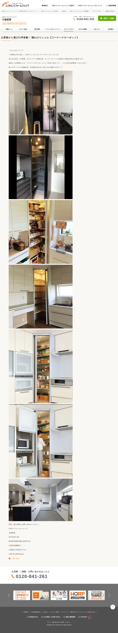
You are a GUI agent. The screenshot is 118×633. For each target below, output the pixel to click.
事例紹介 (45, 5)
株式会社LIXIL (33, 617)
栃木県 (64, 11)
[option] (21, 595)
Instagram (86, 617)
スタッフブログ (97, 11)
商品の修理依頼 (70, 617)
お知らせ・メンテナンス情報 (50, 612)
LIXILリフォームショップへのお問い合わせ (84, 612)
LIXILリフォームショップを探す (63, 5)
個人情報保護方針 (36, 612)
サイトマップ (64, 612)
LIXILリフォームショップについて (90, 5)
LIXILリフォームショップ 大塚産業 (79, 11)
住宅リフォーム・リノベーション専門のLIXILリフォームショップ (19, 11)
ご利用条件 (26, 612)
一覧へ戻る (15, 558)
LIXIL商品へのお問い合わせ (52, 617)
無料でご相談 (108, 18)
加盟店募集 (112, 5)
